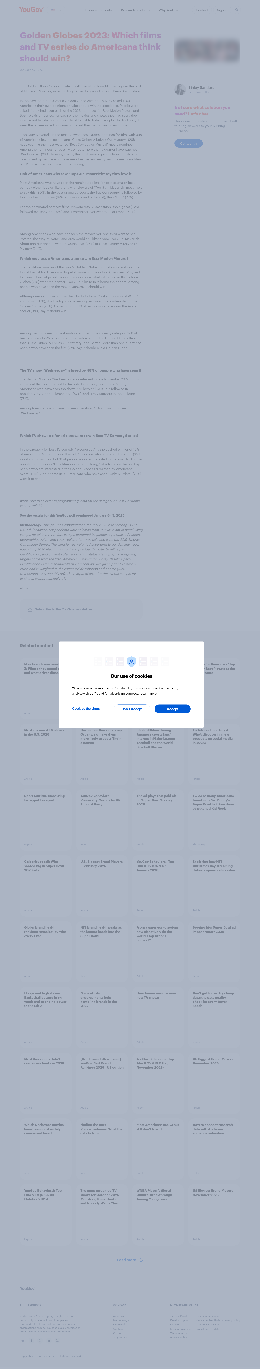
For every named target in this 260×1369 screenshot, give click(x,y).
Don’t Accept (132, 708)
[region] (131, 684)
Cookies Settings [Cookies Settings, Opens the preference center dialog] (86, 708)
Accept (173, 708)
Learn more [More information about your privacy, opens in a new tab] (149, 693)
